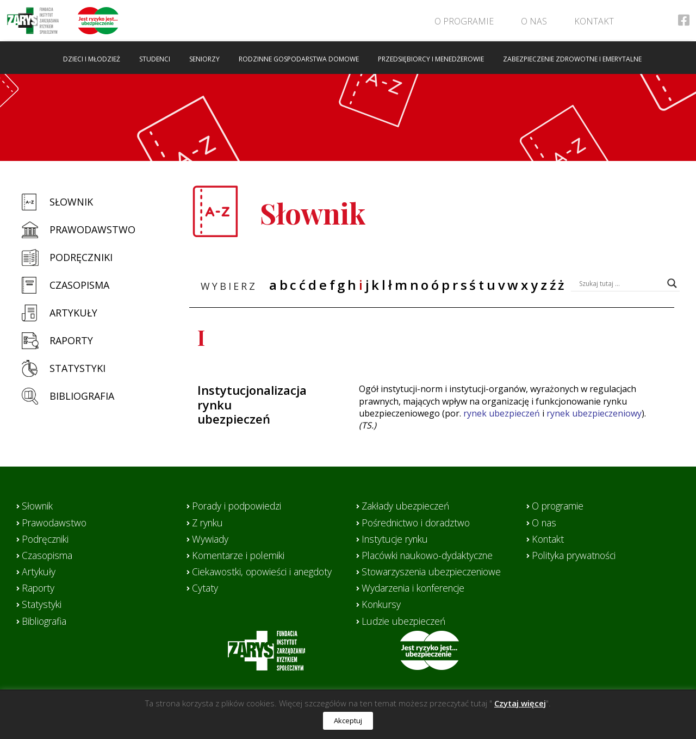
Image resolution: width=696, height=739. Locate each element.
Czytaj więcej (520, 703)
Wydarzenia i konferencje (416, 587)
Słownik (71, 201)
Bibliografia (81, 395)
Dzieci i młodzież (91, 59)
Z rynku (209, 522)
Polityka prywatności (576, 555)
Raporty (71, 340)
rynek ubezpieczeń (501, 413)
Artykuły (73, 312)
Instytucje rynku (397, 538)
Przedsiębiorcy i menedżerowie (431, 59)
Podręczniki (81, 257)
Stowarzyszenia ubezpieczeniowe (435, 571)
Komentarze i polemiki (241, 555)
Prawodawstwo (92, 229)
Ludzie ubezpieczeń (406, 621)
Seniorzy (204, 59)
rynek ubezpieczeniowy (594, 413)
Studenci (154, 59)
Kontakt (592, 21)
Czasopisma (79, 284)
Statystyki (77, 368)
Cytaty (205, 587)
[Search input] (620, 283)
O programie (462, 21)
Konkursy (382, 604)
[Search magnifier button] (672, 283)
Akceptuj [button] (348, 720)
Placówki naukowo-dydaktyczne (431, 555)
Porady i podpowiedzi (239, 505)
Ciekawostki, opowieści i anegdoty (265, 571)
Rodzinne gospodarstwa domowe (299, 59)
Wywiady (210, 538)
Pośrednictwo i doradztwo (419, 522)
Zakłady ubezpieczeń (408, 505)
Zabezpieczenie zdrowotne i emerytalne (572, 59)
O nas (532, 21)
